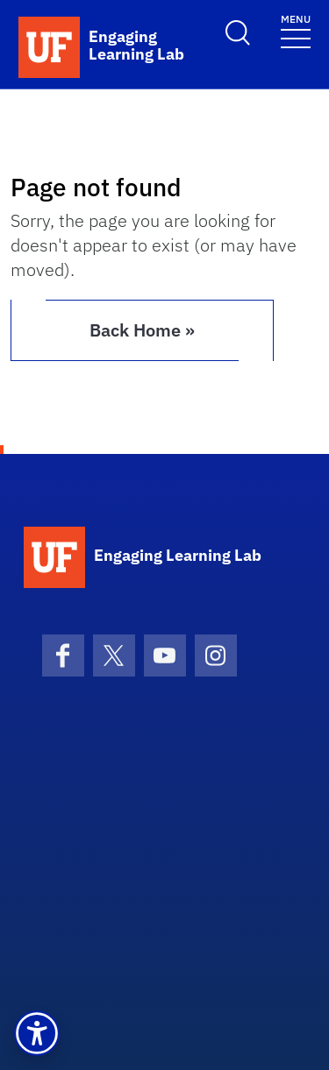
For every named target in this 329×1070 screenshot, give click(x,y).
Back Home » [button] (142, 330)
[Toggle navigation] (296, 30)
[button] (37, 1033)
